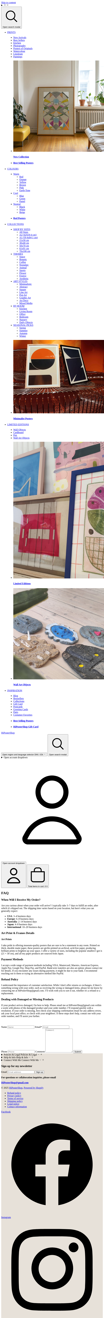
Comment (40, 1056)
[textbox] (52, 1021)
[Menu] (52, 5)
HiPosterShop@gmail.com (31, 990)
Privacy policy (14, 1100)
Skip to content (8, 2)
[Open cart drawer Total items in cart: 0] (38, 876)
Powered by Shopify (34, 1092)
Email (38, 1027)
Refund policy (14, 1097)
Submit (81, 1056)
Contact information (17, 1111)
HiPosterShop (16, 1092)
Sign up (39, 1077)
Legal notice (13, 1108)
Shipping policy (15, 1105)
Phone (4, 1056)
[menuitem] (11, 32)
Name (4, 1027)
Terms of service (15, 1103)
